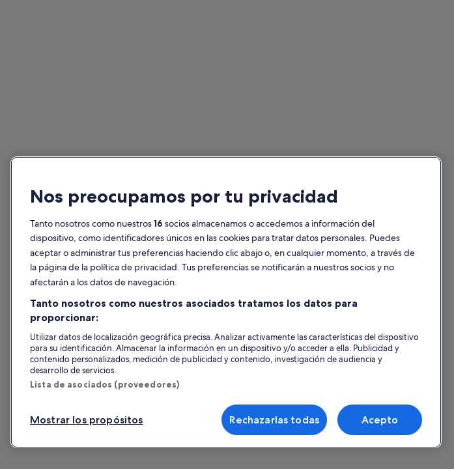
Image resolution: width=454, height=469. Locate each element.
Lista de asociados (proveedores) (104, 384)
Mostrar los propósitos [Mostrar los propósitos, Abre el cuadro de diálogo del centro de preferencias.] (86, 420)
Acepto (380, 420)
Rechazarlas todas (274, 420)
